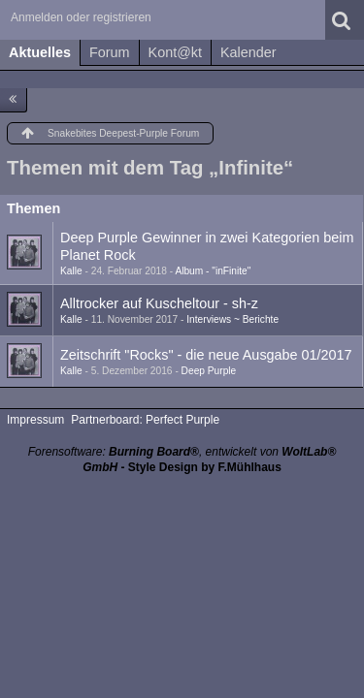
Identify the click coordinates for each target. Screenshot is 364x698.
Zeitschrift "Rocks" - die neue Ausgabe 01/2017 (206, 355)
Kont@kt (175, 52)
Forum (109, 52)
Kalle (71, 271)
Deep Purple (209, 370)
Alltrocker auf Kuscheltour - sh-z (159, 303)
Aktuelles (40, 52)
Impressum (35, 420)
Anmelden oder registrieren (81, 17)
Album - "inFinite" (212, 271)
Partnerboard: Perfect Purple (145, 420)
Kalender (248, 52)
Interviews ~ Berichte (232, 319)
